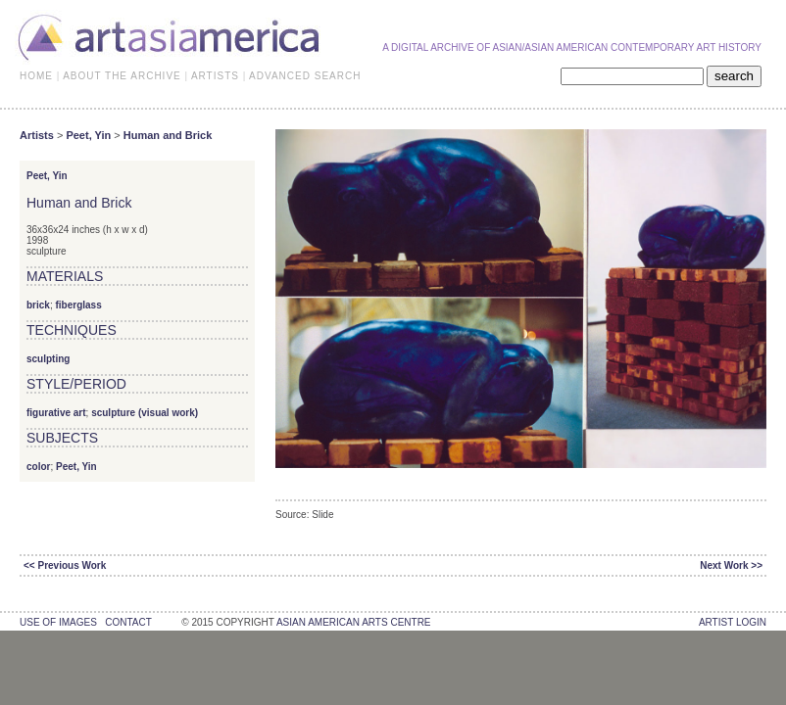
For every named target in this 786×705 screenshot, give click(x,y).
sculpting (48, 358)
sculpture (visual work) (144, 412)
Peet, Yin (88, 135)
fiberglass (78, 305)
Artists (37, 135)
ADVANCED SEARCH (305, 75)
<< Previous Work (65, 565)
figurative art (56, 412)
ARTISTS (215, 75)
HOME (36, 75)
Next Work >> (731, 565)
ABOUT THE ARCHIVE (122, 75)
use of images (58, 622)
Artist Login (732, 622)
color (38, 466)
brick (38, 305)
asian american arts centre (353, 622)
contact (128, 622)
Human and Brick (167, 135)
